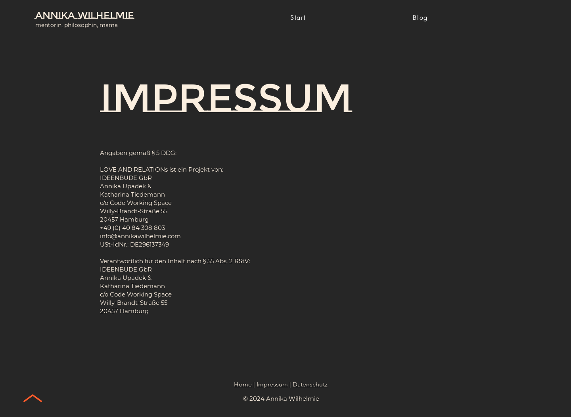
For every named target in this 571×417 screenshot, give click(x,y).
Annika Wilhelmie (84, 15)
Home (243, 384)
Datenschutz (310, 384)
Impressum (272, 384)
